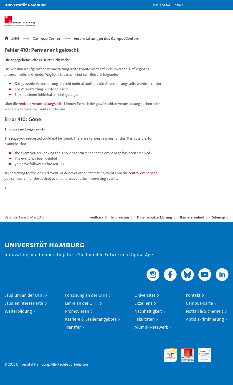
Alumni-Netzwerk (151, 327)
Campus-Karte (199, 303)
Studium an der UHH (24, 295)
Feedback (96, 217)
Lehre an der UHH (81, 303)
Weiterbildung (18, 311)
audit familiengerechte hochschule (170, 355)
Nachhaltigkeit (148, 311)
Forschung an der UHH (86, 295)
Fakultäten (144, 319)
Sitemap (218, 217)
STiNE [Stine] (179, 5)
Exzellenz (143, 303)
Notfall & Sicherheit (204, 311)
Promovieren (77, 311)
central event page (143, 173)
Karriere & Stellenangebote (91, 319)
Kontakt (193, 295)
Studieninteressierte (24, 303)
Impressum (120, 217)
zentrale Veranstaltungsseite (41, 103)
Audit (185, 350)
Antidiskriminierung (205, 319)
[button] (215, 5)
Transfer (73, 327)
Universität (144, 295)
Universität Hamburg (26, 5)
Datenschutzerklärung (154, 217)
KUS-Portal (161, 5)
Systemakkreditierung (221, 350)
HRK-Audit (202, 353)
